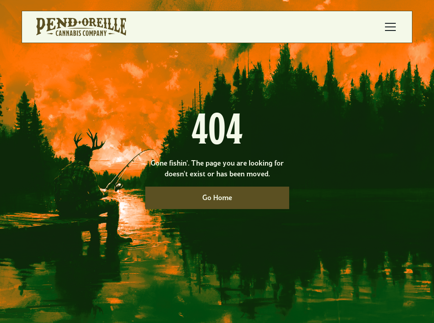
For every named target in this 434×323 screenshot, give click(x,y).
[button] (389, 27)
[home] (81, 27)
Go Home (217, 197)
